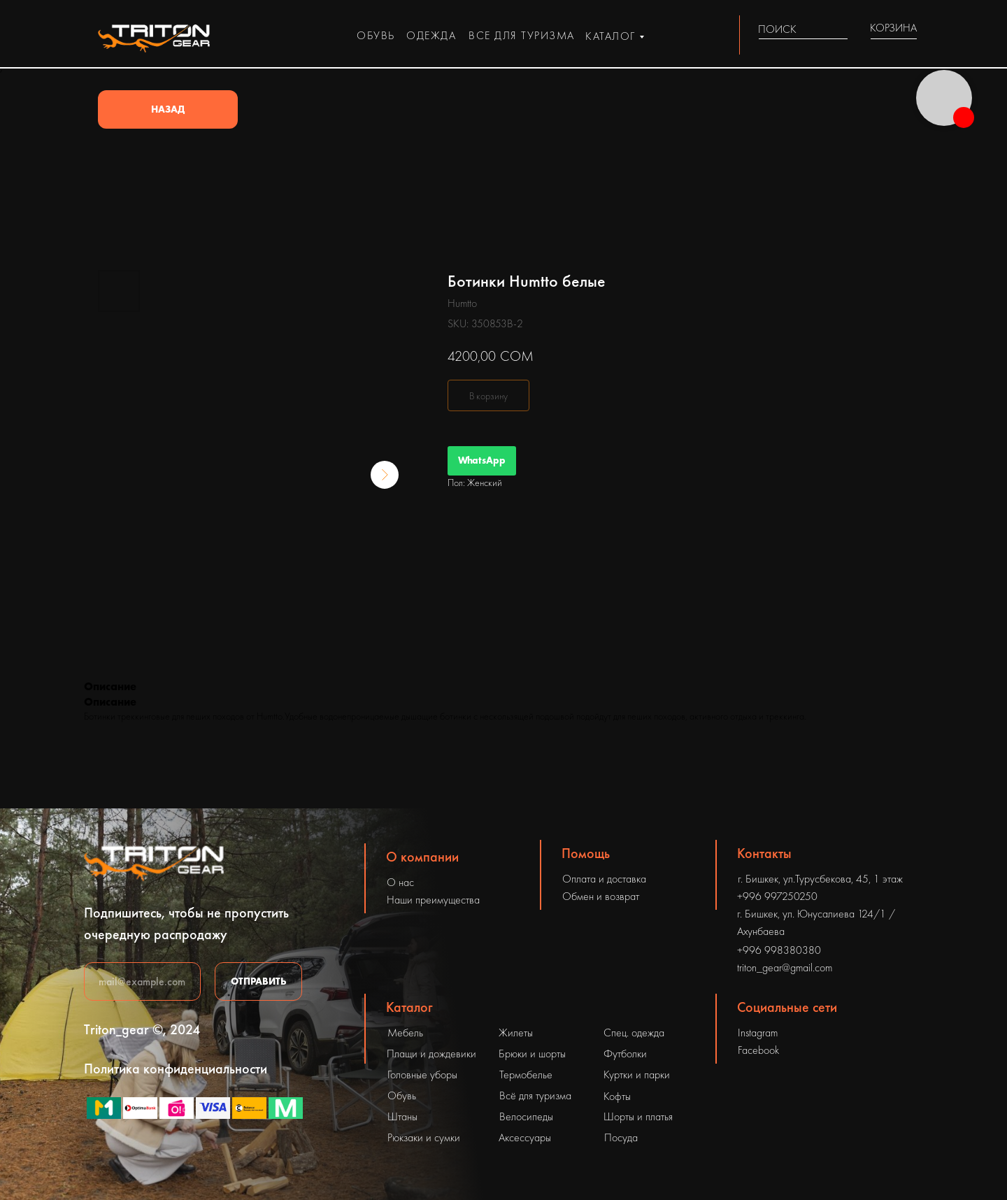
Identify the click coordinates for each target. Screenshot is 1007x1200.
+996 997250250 (777, 896)
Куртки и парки (637, 1074)
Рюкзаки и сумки (423, 1137)
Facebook (758, 1050)
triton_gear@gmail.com (784, 967)
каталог (610, 36)
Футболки (625, 1053)
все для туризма (522, 35)
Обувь (401, 1095)
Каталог (409, 1007)
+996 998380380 (779, 950)
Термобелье (525, 1074)
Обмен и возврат (600, 896)
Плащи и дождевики (431, 1053)
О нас (400, 882)
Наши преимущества (433, 899)
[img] (839, 29)
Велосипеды (526, 1116)
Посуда (621, 1137)
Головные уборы (422, 1074)
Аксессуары (525, 1137)
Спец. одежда (634, 1032)
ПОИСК (777, 29)
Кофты (617, 1096)
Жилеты (516, 1032)
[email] (142, 981)
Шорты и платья (638, 1116)
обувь (376, 35)
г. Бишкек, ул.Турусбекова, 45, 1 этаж (820, 878)
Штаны (402, 1116)
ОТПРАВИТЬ (259, 981)
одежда (431, 35)
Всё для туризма (535, 1095)
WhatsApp (482, 460)
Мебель (405, 1032)
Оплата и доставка (604, 878)
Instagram (758, 1032)
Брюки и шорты (532, 1053)
